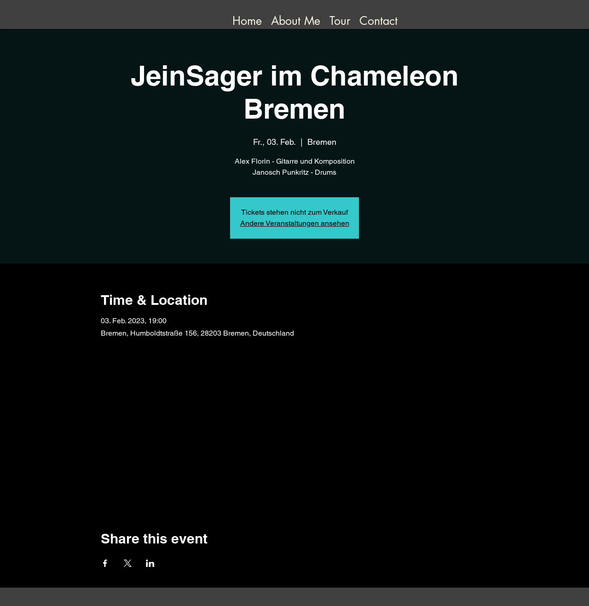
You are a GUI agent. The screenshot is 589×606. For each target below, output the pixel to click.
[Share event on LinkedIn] (150, 563)
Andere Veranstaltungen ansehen (294, 223)
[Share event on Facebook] (105, 563)
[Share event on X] (127, 563)
